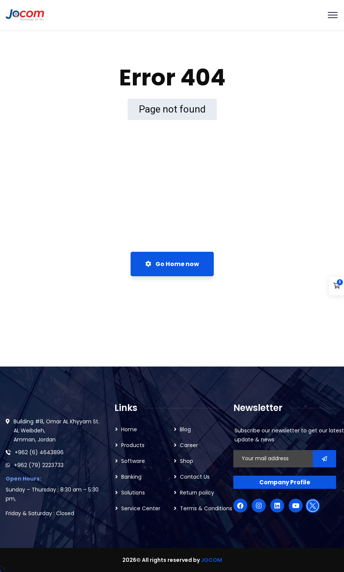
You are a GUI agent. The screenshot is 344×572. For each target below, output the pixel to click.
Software (133, 461)
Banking (131, 477)
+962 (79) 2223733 (39, 465)
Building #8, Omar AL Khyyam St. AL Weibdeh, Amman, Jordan (56, 430)
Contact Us (195, 477)
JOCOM (211, 560)
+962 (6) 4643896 (39, 452)
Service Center (140, 508)
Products (133, 445)
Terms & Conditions (206, 508)
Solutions (133, 492)
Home (129, 429)
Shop (186, 461)
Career (189, 445)
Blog (185, 429)
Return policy (197, 492)
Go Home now (172, 264)
